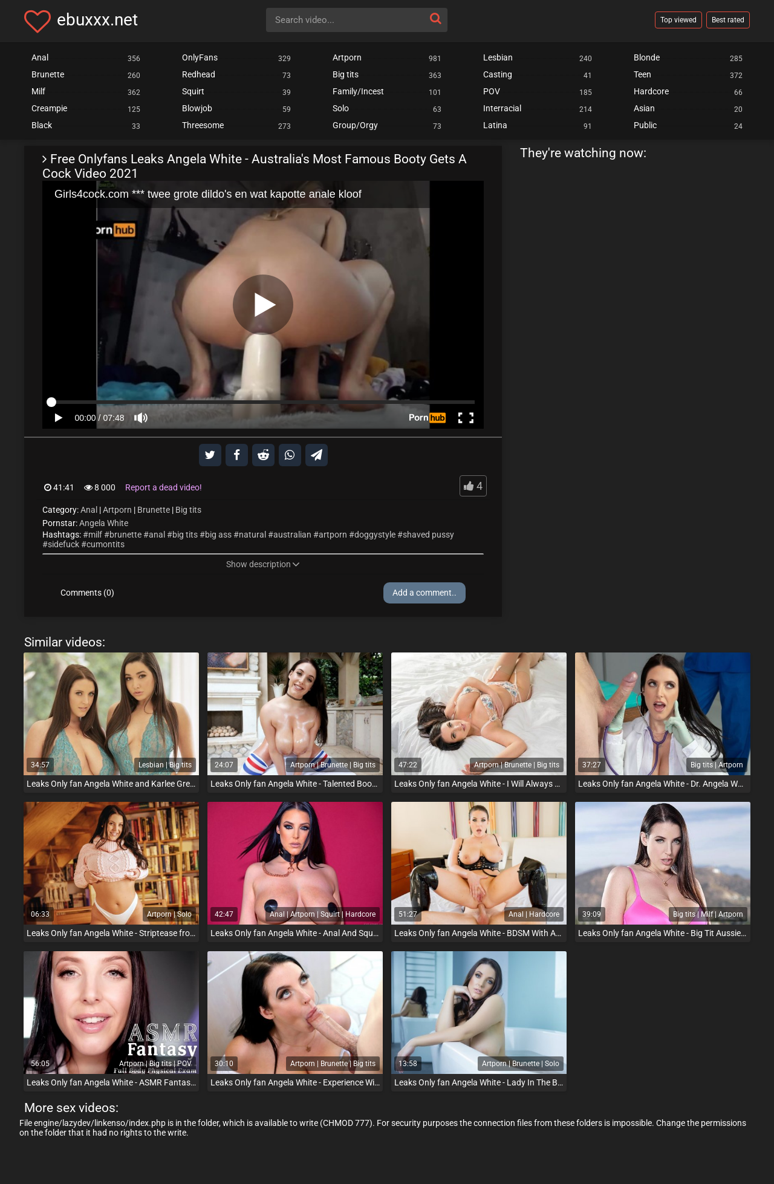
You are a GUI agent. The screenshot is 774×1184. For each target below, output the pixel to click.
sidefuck (63, 544)
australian (292, 534)
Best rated (728, 20)
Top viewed (678, 20)
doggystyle (374, 534)
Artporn (117, 510)
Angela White (103, 523)
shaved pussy (428, 534)
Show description (263, 564)
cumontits (105, 544)
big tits (185, 534)
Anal (88, 510)
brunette (125, 534)
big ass (218, 534)
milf (95, 534)
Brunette (153, 510)
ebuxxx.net (97, 20)
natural (252, 534)
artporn (333, 534)
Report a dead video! (163, 487)
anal (157, 534)
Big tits (188, 510)
